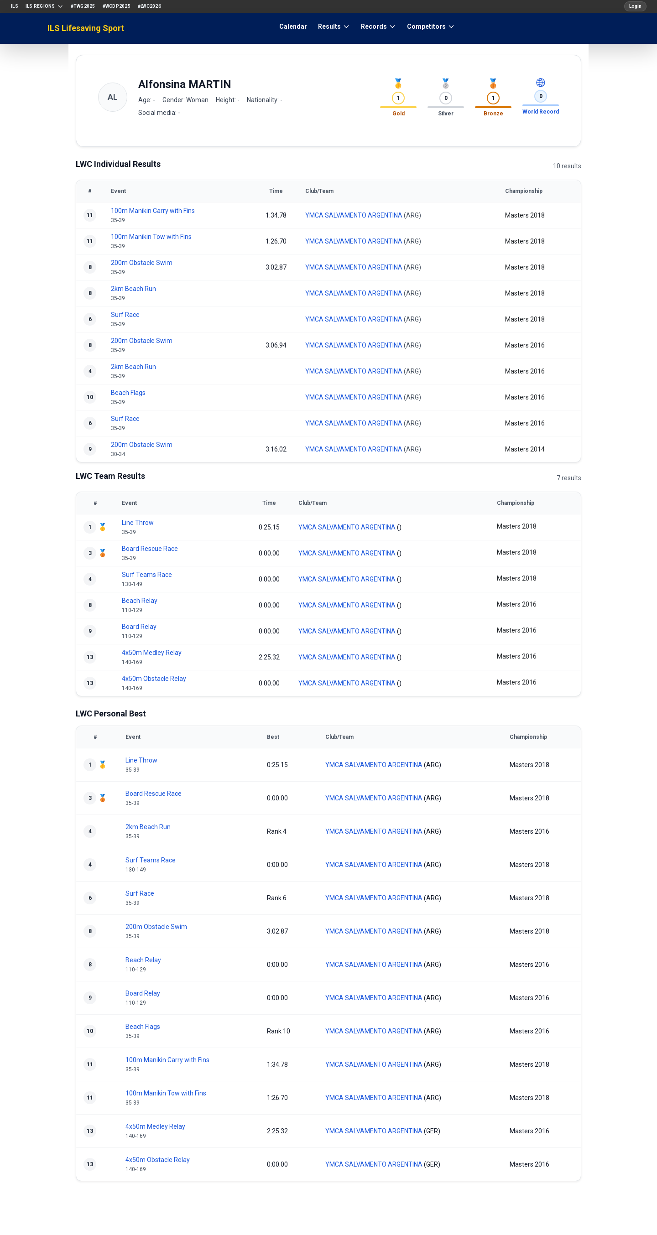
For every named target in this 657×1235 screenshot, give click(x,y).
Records (378, 26)
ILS (14, 6)
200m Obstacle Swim (141, 262)
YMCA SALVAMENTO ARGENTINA (353, 215)
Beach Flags (128, 392)
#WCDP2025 (116, 6)
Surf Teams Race (147, 574)
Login (635, 6)
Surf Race (125, 314)
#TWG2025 (83, 6)
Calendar (293, 26)
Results (334, 26)
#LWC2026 (149, 6)
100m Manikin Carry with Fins (153, 210)
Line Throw (138, 522)
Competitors (431, 26)
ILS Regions (44, 6)
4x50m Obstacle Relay (154, 678)
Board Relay (139, 626)
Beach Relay (139, 600)
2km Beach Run (133, 288)
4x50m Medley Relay (152, 652)
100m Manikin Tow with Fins (151, 236)
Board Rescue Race (150, 548)
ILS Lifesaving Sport (85, 28)
